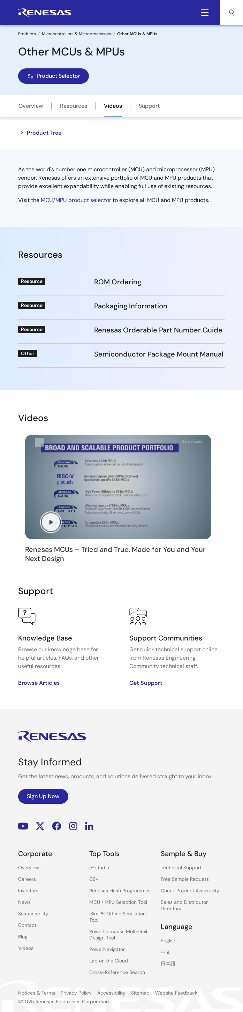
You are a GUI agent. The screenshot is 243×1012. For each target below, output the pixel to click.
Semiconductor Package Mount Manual (158, 354)
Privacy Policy (76, 993)
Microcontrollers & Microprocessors (76, 34)
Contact (27, 925)
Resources (73, 106)
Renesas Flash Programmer (119, 890)
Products (27, 34)
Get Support (145, 683)
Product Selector (53, 76)
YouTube (23, 826)
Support (149, 106)
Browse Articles (39, 683)
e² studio (99, 867)
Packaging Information (130, 305)
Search (231, 12)
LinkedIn (89, 826)
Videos (113, 106)
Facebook (56, 826)
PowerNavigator (107, 949)
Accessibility (111, 993)
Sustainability (33, 913)
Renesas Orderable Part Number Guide (158, 330)
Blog (23, 937)
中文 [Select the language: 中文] (165, 952)
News (24, 902)
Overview (30, 106)
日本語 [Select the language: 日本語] (168, 963)
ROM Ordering (117, 281)
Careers (27, 879)
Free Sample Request (184, 879)
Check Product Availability (190, 890)
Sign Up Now (43, 796)
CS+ (93, 879)
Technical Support (181, 867)
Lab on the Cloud (108, 961)
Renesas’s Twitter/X (40, 826)
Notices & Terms (36, 993)
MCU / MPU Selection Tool (118, 902)
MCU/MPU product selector (76, 200)
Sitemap (140, 993)
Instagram (73, 826)
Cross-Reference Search (117, 972)
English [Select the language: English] (168, 940)
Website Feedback (176, 993)
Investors (28, 890)
